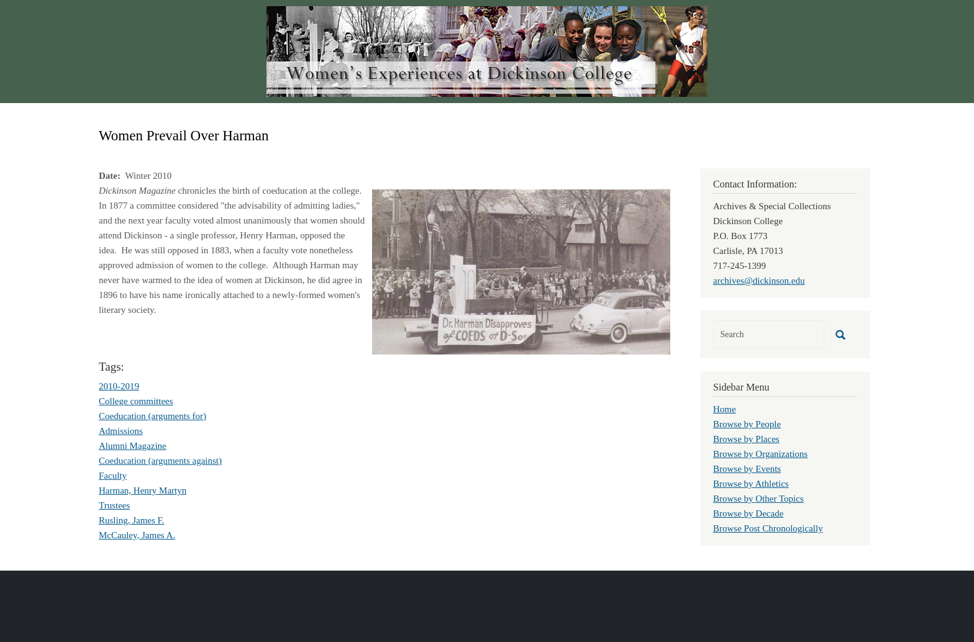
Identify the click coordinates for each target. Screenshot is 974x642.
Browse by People (747, 424)
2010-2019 (119, 386)
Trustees (114, 505)
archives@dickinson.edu (759, 281)
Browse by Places (746, 439)
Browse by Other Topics (758, 499)
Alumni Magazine (132, 446)
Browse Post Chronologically (768, 528)
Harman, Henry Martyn (142, 490)
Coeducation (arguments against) (160, 461)
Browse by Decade (748, 513)
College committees (136, 401)
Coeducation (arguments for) (152, 416)
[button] (521, 271)
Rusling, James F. (131, 520)
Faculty (113, 476)
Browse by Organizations (760, 454)
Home (724, 409)
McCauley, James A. (137, 535)
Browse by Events (747, 469)
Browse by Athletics (751, 484)
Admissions (121, 431)
